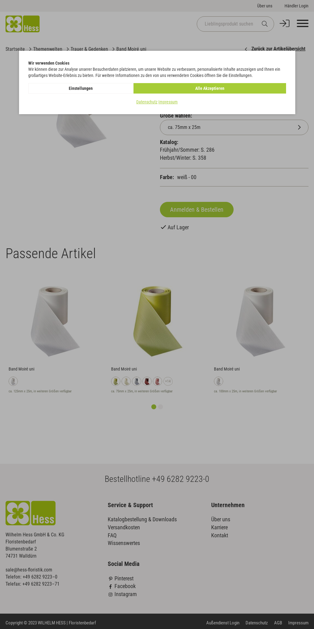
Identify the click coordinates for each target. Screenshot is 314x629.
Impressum (168, 101)
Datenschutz (146, 101)
